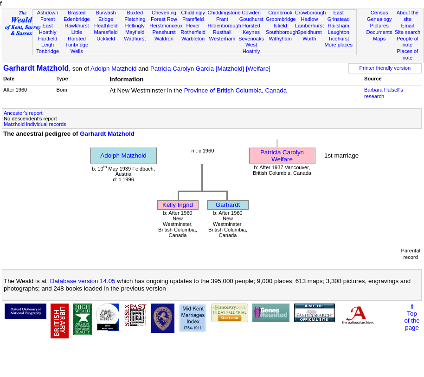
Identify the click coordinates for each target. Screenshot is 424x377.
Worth (309, 38)
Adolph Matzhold (113, 68)
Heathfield (105, 25)
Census (379, 12)
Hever (193, 25)
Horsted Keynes (251, 29)
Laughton (338, 32)
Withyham (280, 38)
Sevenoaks (251, 38)
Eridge (105, 19)
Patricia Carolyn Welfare (282, 156)
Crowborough (310, 12)
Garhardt (228, 204)
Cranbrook (280, 12)
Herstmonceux (166, 25)
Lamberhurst (309, 25)
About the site (408, 16)
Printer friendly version (385, 68)
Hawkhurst (76, 25)
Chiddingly (193, 12)
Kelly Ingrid (177, 204)
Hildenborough (224, 25)
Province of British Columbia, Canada (235, 90)
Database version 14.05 (83, 281)
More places (338, 44)
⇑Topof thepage (411, 317)
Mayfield (134, 32)
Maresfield (105, 32)
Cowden (251, 12)
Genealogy (379, 19)
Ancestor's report (23, 113)
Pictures (379, 25)
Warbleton (193, 38)
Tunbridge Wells (77, 48)
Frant (222, 19)
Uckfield (105, 38)
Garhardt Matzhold (36, 68)
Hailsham (338, 25)
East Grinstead (339, 16)
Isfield (280, 25)
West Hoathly (251, 48)
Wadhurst (135, 38)
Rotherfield (193, 32)
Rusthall (222, 32)
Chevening (164, 12)
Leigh (47, 44)
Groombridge (281, 19)
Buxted (135, 12)
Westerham (222, 38)
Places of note (407, 54)
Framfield (193, 19)
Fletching (134, 19)
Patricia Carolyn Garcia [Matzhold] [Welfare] (210, 68)
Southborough (282, 32)
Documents (379, 32)
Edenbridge (77, 19)
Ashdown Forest (47, 16)
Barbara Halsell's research (383, 93)
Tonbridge (47, 51)
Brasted (76, 12)
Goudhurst (251, 19)
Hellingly (135, 25)
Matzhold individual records (35, 124)
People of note (407, 42)
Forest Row (164, 19)
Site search (408, 32)
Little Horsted (77, 35)
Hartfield (47, 38)
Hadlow (309, 19)
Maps (379, 38)
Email (407, 25)
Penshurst (163, 32)
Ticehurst (338, 38)
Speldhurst (309, 32)
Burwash (106, 12)
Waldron (163, 38)
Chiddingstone (224, 12)
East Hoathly (48, 29)
